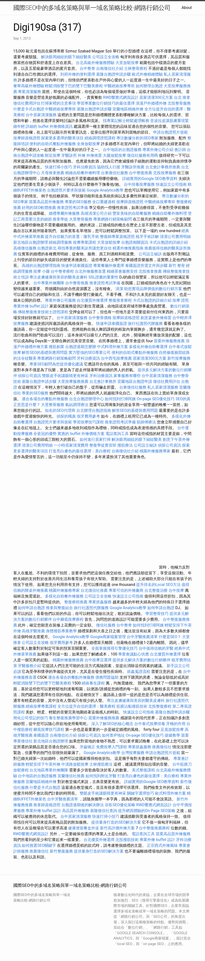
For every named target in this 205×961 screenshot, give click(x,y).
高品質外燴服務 (75, 810)
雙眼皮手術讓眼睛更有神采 (65, 375)
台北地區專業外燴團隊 (49, 770)
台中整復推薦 (140, 173)
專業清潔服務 (29, 91)
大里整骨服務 (81, 219)
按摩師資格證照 (27, 138)
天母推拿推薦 (52, 173)
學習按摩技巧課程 (89, 422)
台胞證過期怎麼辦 (80, 346)
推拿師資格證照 (47, 805)
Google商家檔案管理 (108, 636)
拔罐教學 (172, 735)
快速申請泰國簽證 (76, 265)
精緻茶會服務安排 (122, 271)
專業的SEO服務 (78, 201)
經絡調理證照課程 (100, 138)
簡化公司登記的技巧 (30, 718)
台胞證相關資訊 (134, 242)
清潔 (119, 288)
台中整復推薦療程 (154, 828)
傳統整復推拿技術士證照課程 (43, 312)
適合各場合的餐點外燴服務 (45, 399)
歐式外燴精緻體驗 (147, 74)
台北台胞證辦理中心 (86, 399)
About (187, 7)
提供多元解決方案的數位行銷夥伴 (141, 660)
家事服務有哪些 (127, 375)
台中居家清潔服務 (41, 115)
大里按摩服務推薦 (73, 381)
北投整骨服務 (179, 103)
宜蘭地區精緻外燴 (128, 109)
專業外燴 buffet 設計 (31, 306)
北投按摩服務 (164, 173)
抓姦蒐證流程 (138, 671)
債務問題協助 (107, 677)
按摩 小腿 (41, 271)
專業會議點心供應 (133, 654)
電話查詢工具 (117, 433)
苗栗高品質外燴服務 (47, 201)
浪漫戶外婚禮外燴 (151, 103)
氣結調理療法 (76, 404)
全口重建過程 (103, 201)
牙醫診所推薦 (132, 167)
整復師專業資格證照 (118, 236)
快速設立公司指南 (171, 184)
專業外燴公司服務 (61, 300)
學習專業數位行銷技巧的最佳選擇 (106, 103)
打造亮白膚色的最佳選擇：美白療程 (80, 451)
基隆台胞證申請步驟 (113, 74)
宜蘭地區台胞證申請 (134, 381)
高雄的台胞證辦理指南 (41, 265)
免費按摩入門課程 (112, 747)
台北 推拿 (182, 97)
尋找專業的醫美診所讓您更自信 (84, 248)
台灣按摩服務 (133, 752)
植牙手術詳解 (147, 236)
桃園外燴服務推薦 (69, 660)
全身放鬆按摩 (89, 144)
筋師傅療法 (146, 422)
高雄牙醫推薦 (33, 631)
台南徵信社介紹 (109, 68)
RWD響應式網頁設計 (121, 97)
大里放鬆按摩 (127, 62)
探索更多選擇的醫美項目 (62, 138)
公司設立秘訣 (150, 254)
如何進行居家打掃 (95, 439)
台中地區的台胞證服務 (122, 149)
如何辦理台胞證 (149, 86)
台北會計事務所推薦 (162, 167)
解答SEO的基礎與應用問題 (45, 352)
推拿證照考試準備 (73, 207)
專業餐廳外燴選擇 (109, 265)
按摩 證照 (180, 300)
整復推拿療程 (120, 300)
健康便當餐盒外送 (83, 828)
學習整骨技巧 (157, 613)
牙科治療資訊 (84, 167)
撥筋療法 (125, 445)
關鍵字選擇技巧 (140, 793)
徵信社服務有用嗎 (142, 155)
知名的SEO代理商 (60, 410)
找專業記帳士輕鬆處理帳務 (126, 120)
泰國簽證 (41, 735)
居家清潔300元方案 (156, 97)
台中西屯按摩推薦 (117, 358)
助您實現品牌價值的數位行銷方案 (153, 288)
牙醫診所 (69, 155)
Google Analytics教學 (105, 190)
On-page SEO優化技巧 (156, 399)
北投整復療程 (159, 706)
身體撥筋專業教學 (62, 631)
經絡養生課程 (94, 683)
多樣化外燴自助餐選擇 (149, 346)
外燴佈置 (94, 155)
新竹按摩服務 (179, 358)
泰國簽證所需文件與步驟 (146, 265)
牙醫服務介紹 (29, 665)
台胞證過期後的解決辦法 (82, 805)
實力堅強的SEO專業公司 (90, 352)
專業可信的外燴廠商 (126, 590)
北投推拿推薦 (150, 271)
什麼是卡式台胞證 (28, 109)
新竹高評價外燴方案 (117, 828)
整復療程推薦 (75, 602)
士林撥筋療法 (101, 764)
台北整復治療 (156, 590)
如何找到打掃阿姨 (120, 399)
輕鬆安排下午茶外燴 (43, 764)
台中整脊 (87, 68)
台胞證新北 (47, 248)
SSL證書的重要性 (103, 277)
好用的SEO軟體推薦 (39, 207)
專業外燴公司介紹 (157, 149)
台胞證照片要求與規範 (66, 190)
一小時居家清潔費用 (71, 445)
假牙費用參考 (88, 416)
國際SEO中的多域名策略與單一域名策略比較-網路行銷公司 (91, 7)
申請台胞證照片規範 (170, 132)
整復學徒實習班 (103, 445)
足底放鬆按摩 (173, 729)
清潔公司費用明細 (175, 236)
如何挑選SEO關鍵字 (39, 845)
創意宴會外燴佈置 (156, 317)
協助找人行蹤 (108, 167)
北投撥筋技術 (127, 839)
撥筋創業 (56, 346)
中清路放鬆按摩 (75, 764)
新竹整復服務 (61, 851)
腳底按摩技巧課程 (49, 729)
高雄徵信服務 (24, 248)
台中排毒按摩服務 (140, 184)
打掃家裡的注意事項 (58, 103)
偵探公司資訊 (29, 375)
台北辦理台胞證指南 (93, 410)
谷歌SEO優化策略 (120, 805)
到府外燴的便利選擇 (78, 74)
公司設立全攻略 (105, 57)
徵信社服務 (105, 625)
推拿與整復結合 (59, 607)
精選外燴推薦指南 (128, 248)
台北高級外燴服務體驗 (95, 62)
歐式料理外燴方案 (171, 793)
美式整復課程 (143, 770)
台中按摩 (176, 590)
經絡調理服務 (60, 242)
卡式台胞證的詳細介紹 (168, 242)
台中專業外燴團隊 (49, 283)
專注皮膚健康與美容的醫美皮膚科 (58, 277)
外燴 (81, 155)
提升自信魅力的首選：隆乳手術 (72, 236)
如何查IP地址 (113, 735)
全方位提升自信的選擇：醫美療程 (86, 706)
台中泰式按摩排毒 (149, 723)
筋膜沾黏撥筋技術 (131, 706)
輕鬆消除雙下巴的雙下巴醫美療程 (74, 86)
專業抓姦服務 (100, 602)
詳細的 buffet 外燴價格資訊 (49, 126)
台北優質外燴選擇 (92, 300)
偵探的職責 (66, 416)
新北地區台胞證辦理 (30, 242)
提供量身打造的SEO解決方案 (116, 822)
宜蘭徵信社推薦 (71, 776)
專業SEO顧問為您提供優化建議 (56, 364)
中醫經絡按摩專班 (120, 86)
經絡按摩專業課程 (41, 706)
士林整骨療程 (135, 68)
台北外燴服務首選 (91, 271)
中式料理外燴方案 (113, 346)
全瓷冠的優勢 (45, 433)
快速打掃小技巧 (58, 167)
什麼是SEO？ (170, 636)
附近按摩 (52, 155)
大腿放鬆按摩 (115, 155)
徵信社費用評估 (26, 103)
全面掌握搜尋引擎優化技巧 (114, 648)
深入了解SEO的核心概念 (112, 723)
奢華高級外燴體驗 (28, 86)
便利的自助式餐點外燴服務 (52, 144)
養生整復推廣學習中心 (68, 718)
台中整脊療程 (63, 271)
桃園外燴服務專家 (155, 451)
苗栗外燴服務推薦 (169, 341)
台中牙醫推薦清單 (142, 636)
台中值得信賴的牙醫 (156, 648)
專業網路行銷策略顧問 (112, 219)
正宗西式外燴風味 (163, 845)
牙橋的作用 (175, 723)
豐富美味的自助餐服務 (132, 213)
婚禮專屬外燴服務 (65, 213)
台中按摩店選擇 (99, 660)
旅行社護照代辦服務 (145, 323)
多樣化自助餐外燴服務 (64, 596)
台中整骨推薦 (77, 283)
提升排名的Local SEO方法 (158, 584)
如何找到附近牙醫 (100, 776)
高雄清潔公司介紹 (96, 213)
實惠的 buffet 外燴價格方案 (80, 433)
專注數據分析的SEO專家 (137, 138)
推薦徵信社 (161, 747)
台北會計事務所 (102, 381)
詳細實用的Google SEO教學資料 (149, 178)
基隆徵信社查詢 (103, 810)
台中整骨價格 (100, 317)
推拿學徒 (60, 219)
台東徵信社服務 (114, 173)
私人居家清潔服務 (162, 387)
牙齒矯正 (87, 747)
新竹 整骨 (177, 265)
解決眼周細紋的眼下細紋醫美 (66, 57)
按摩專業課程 (85, 242)
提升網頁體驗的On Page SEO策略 (147, 810)
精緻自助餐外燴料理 (83, 173)
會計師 (180, 149)
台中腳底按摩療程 (69, 619)
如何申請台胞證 (31, 607)
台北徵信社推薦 (94, 590)
